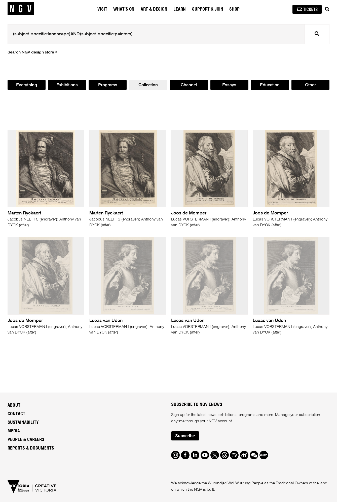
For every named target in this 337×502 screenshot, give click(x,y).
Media (14, 431)
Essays (229, 85)
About (14, 405)
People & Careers (26, 439)
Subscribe (185, 436)
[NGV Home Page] (21, 9)
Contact (16, 414)
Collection (148, 85)
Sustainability (23, 422)
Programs (107, 85)
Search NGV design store (32, 52)
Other (310, 85)
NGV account (220, 421)
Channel (189, 85)
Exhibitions (67, 85)
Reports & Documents (31, 448)
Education (270, 85)
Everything (26, 85)
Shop (234, 9)
